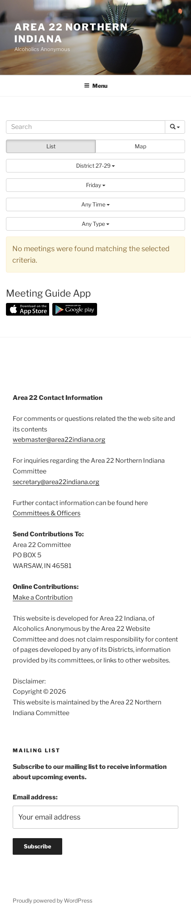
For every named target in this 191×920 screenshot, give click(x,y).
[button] (95, 165)
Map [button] (140, 146)
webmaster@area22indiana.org (59, 439)
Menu (95, 85)
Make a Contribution (43, 597)
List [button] (50, 146)
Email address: (35, 797)
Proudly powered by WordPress (52, 900)
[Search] (85, 127)
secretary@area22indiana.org (56, 482)
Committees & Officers (46, 513)
